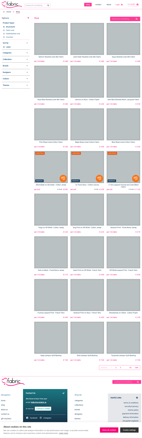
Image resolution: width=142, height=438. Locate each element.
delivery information (130, 417)
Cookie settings (129, 430)
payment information (130, 414)
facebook (33, 418)
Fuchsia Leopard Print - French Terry (51, 313)
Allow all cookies (109, 430)
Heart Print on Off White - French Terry (87, 270)
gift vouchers (6, 419)
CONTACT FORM (43, 409)
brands (77, 410)
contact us (5, 414)
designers (78, 414)
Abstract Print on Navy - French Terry (87, 313)
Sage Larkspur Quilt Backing (50, 355)
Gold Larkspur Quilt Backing (87, 355)
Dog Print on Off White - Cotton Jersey (87, 228)
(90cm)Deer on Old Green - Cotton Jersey (51, 185)
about (109, 4)
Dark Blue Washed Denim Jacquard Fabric (123, 100)
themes (78, 419)
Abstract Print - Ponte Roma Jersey (123, 228)
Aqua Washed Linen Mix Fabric (123, 57)
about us (4, 410)
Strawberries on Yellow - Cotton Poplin (123, 313)
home (3, 400)
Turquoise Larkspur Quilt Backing (123, 355)
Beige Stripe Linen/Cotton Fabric (87, 142)
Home (8, 12)
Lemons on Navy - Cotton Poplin (87, 100)
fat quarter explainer (130, 421)
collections (79, 405)
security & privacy (131, 406)
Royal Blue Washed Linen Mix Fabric (51, 100)
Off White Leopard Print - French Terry (123, 270)
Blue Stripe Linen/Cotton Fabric (123, 142)
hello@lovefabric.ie (38, 402)
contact (98, 4)
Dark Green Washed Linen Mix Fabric (87, 57)
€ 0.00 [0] (133, 4)
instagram (47, 418)
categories (79, 400)
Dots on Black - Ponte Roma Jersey (51, 270)
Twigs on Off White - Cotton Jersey (51, 228)
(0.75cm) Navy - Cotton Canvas (87, 185)
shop (88, 4)
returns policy (133, 410)
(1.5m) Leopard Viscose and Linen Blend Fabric (123, 186)
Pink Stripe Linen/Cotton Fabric (51, 142)
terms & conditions (131, 403)
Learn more (63, 433)
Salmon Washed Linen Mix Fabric (51, 57)
